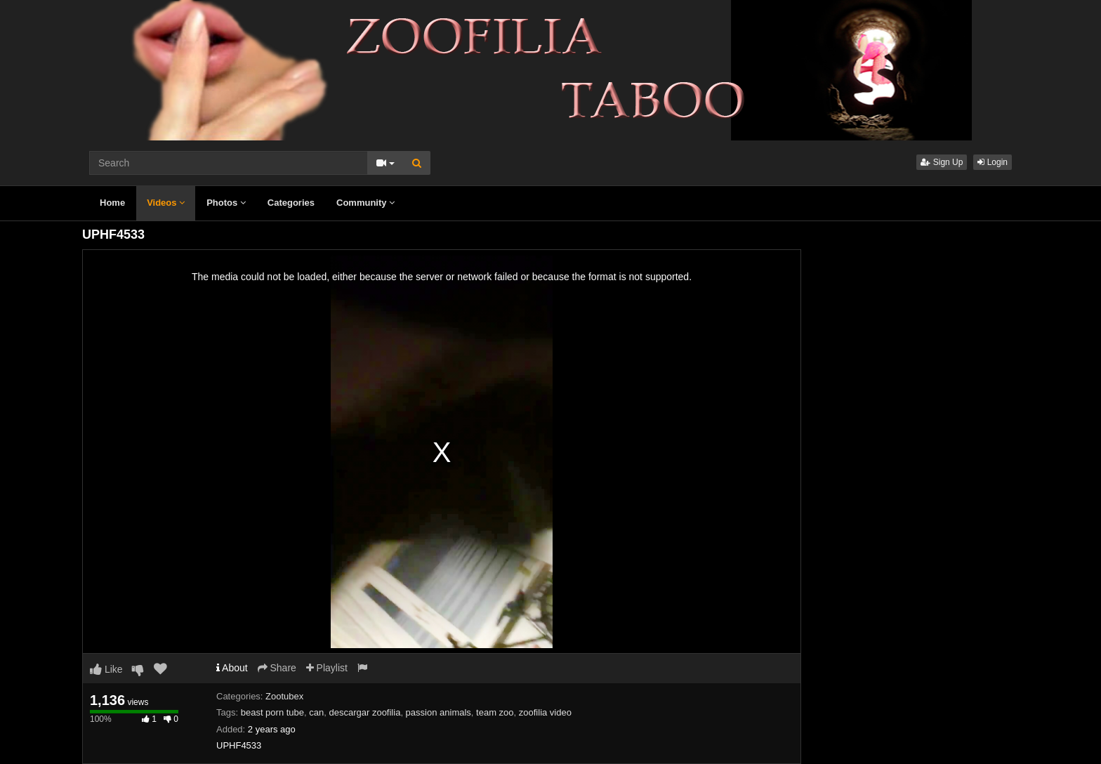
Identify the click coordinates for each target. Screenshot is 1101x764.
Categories (291, 202)
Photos (226, 202)
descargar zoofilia (364, 712)
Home (112, 202)
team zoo (494, 712)
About (232, 667)
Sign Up (942, 162)
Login (992, 162)
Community (365, 202)
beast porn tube (272, 712)
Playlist (327, 667)
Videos (166, 202)
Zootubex (284, 696)
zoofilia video (545, 712)
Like (106, 669)
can (316, 712)
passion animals (438, 712)
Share (277, 667)
